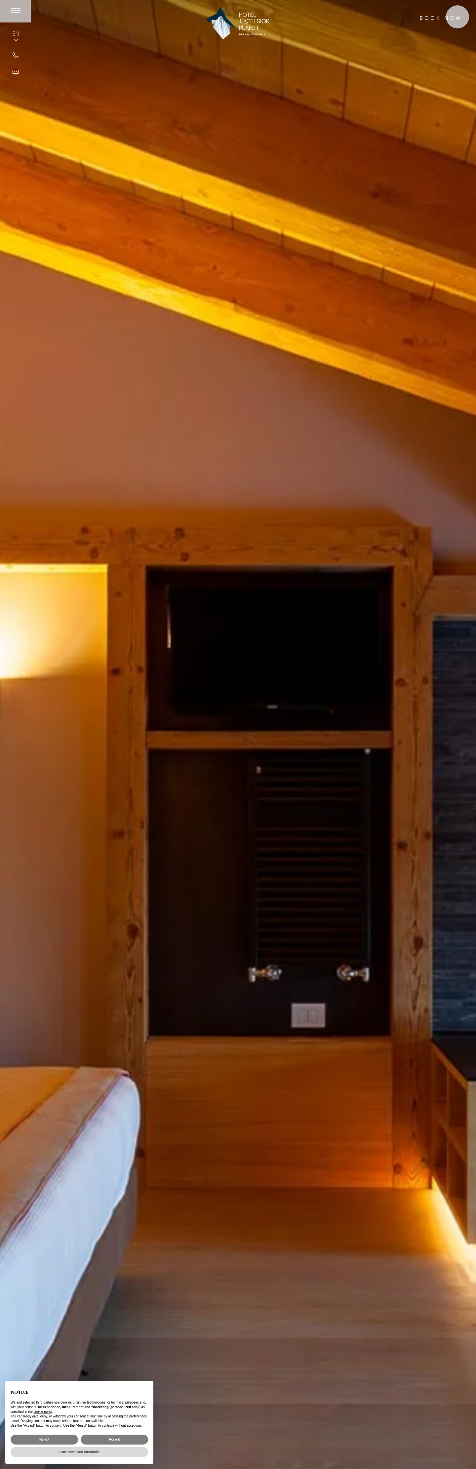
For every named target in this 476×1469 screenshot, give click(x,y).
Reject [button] (44, 1439)
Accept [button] (114, 1439)
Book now (440, 18)
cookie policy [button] (43, 1411)
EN (15, 36)
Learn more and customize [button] (79, 1452)
